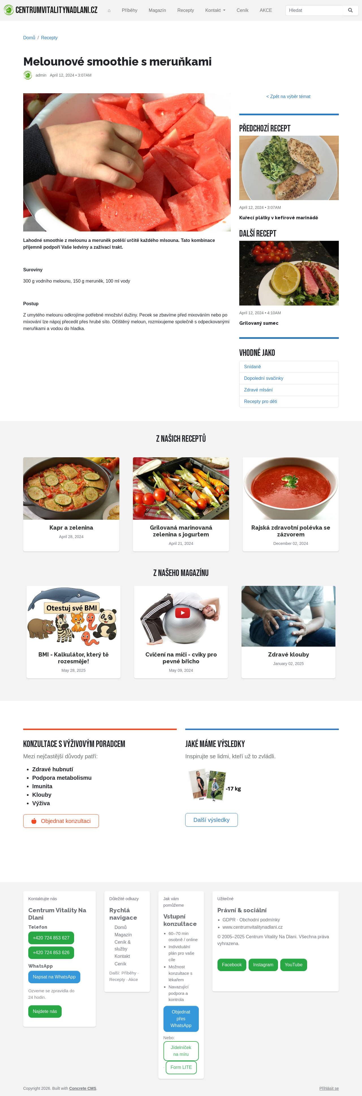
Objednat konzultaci (61, 821)
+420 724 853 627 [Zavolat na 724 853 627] (51, 937)
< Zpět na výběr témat (289, 96)
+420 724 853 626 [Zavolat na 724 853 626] (51, 952)
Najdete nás (45, 1011)
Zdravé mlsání (258, 389)
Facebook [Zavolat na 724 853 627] (232, 964)
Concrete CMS (82, 1088)
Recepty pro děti (260, 401)
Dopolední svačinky (263, 378)
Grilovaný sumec (259, 323)
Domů (29, 37)
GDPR (229, 919)
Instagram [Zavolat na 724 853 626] (263, 964)
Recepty (185, 10)
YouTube (294, 964)
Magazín (157, 10)
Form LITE (181, 1067)
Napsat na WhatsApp (54, 976)
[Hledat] (314, 10)
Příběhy (129, 10)
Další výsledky (211, 820)
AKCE (266, 10)
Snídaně (252, 366)
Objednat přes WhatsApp (181, 1019)
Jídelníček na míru (181, 1051)
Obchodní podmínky (259, 919)
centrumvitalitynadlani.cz (50, 10)
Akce (133, 979)
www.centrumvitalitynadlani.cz (253, 927)
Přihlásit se (329, 1088)
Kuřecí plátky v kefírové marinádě (278, 217)
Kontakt (213, 10)
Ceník (243, 10)
